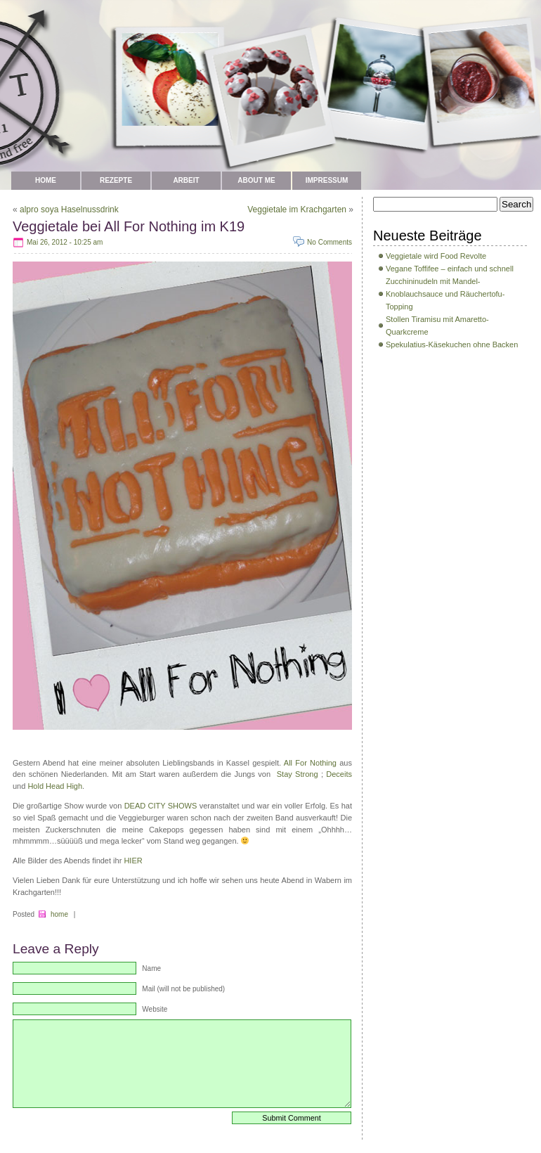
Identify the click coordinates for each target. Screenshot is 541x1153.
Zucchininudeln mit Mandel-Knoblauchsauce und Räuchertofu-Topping (445, 294)
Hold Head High (54, 786)
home (59, 914)
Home (45, 180)
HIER (133, 860)
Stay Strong (297, 774)
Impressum (327, 180)
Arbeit (186, 180)
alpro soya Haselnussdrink (69, 209)
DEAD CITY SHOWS (160, 805)
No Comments (329, 242)
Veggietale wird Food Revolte (436, 256)
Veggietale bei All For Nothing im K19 (129, 226)
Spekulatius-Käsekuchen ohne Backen (452, 344)
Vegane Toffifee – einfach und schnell (450, 268)
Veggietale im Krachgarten (296, 209)
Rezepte (116, 180)
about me (256, 180)
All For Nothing (311, 763)
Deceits (339, 774)
